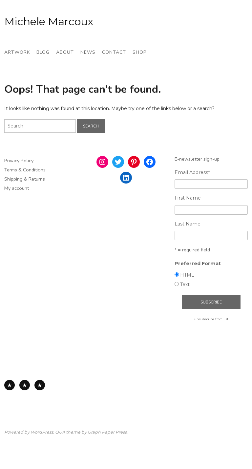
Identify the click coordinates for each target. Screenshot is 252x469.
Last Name (187, 224)
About (65, 52)
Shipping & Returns (24, 179)
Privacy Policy (18, 160)
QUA (60, 432)
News (87, 52)
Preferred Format (198, 263)
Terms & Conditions (25, 169)
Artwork (17, 52)
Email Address (192, 172)
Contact (114, 52)
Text (185, 284)
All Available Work (9, 385)
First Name (188, 198)
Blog (43, 52)
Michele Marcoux (48, 21)
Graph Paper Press (107, 432)
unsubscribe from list (211, 319)
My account (16, 188)
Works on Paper (24, 385)
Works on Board (39, 385)
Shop (139, 52)
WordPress (42, 432)
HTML (187, 275)
